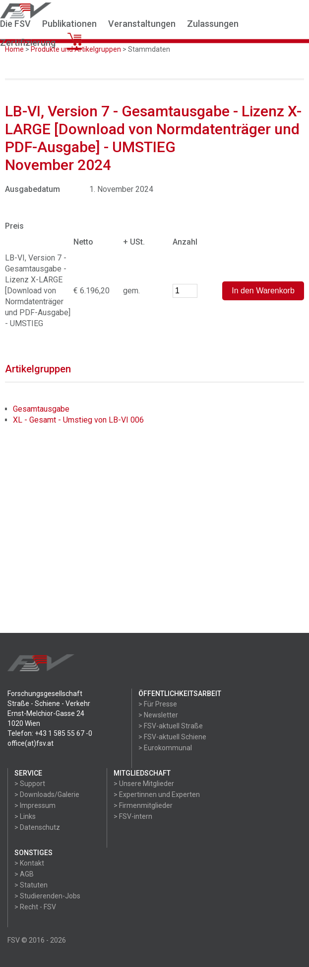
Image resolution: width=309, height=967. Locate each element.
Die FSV (15, 23)
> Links (25, 816)
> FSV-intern (133, 816)
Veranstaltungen (142, 23)
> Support (29, 784)
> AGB (24, 874)
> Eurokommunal (165, 748)
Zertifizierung (28, 42)
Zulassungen (213, 23)
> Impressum (35, 805)
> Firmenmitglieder (143, 805)
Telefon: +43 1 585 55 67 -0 (49, 733)
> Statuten (31, 885)
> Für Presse (157, 704)
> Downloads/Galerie (46, 794)
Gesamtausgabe (41, 409)
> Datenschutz (37, 827)
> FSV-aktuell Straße (170, 726)
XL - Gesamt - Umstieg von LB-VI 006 (78, 420)
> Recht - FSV (35, 907)
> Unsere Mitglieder (144, 784)
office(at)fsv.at (30, 743)
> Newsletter (158, 715)
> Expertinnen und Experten (157, 794)
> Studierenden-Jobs (47, 896)
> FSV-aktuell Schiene (172, 737)
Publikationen (69, 23)
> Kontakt (29, 863)
